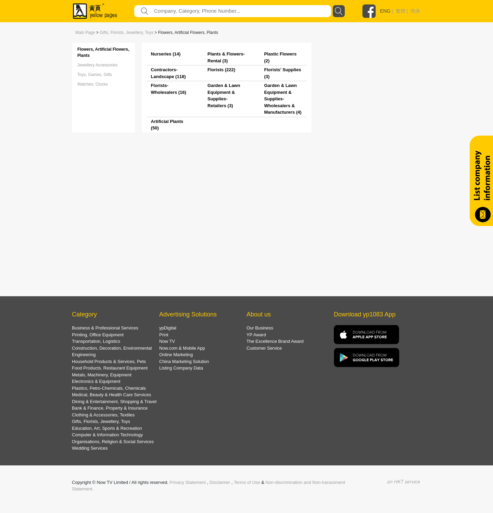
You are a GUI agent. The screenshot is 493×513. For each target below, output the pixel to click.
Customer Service (264, 348)
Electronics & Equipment (96, 381)
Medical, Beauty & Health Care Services (111, 394)
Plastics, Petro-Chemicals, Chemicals (109, 388)
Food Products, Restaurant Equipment (110, 368)
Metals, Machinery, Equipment (101, 374)
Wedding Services (90, 448)
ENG (385, 11)
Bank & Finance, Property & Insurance (110, 408)
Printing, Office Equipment (98, 334)
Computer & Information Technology (107, 434)
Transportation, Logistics (96, 341)
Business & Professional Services (105, 327)
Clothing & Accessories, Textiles (103, 414)
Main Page (85, 32)
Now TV (167, 341)
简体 (415, 11)
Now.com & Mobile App (182, 348)
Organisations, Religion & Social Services (113, 441)
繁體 (400, 11)
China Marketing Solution (184, 361)
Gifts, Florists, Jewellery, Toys (126, 32)
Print (163, 334)
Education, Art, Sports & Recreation (107, 428)
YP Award (256, 334)
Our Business (259, 327)
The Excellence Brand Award (275, 341)
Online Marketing (176, 354)
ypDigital (167, 327)
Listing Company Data (181, 368)
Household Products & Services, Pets (109, 361)
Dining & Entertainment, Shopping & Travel (114, 401)
